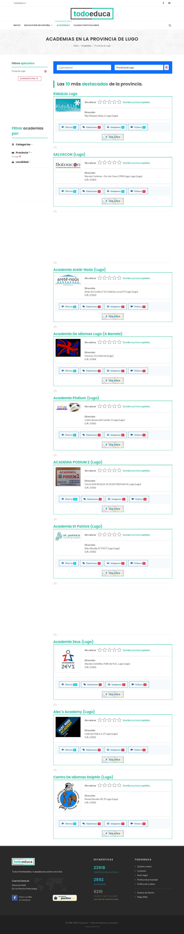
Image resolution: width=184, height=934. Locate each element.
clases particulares (106, 897)
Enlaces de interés (145, 892)
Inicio (75, 45)
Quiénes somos (144, 866)
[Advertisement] (112, 237)
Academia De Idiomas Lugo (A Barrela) (87, 333)
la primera (136, 102)
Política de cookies (146, 884)
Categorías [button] (22, 144)
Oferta (69, 127)
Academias (86, 45)
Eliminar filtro (29, 78)
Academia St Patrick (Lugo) (77, 526)
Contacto (141, 871)
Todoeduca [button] (20, 3)
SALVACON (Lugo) (69, 154)
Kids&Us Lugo (65, 93)
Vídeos (138, 127)
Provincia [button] (22, 152)
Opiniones (92, 127)
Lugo (16, 156)
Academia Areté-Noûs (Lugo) (79, 269)
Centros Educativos (106, 872)
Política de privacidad (147, 879)
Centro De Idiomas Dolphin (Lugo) (83, 777)
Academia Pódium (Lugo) (76, 398)
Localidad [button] (21, 162)
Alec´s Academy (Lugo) (74, 711)
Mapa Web (142, 897)
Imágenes (115, 127)
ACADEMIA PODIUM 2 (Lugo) (77, 462)
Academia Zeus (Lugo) (73, 641)
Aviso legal (142, 875)
